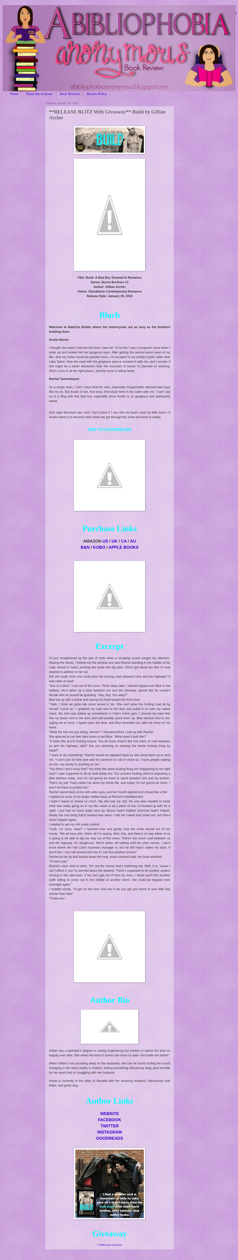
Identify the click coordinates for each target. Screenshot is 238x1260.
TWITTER (110, 1126)
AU (133, 541)
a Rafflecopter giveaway (109, 1245)
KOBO (99, 547)
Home (14, 94)
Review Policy (97, 94)
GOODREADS (109, 1138)
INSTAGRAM (109, 1132)
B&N (85, 547)
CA (124, 541)
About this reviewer (39, 94)
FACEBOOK (109, 1119)
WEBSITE (109, 1113)
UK (115, 541)
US (105, 541)
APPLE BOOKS (124, 547)
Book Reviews (70, 94)
